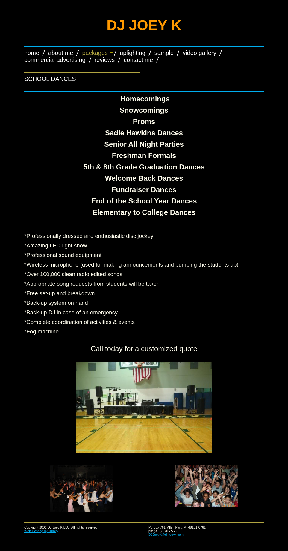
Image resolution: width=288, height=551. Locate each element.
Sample (164, 53)
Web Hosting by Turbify (41, 531)
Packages (95, 53)
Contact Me (138, 59)
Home (31, 53)
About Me (60, 53)
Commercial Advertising (55, 59)
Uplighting (132, 53)
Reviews (105, 59)
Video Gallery (199, 53)
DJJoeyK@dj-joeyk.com (166, 534)
